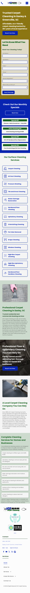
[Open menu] (27, 3)
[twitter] (9, 552)
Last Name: (6, 59)
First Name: (5, 53)
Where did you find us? (9, 84)
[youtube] (6, 552)
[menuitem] (15, 562)
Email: (4, 66)
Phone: (4, 72)
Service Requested (8, 78)
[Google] (15, 552)
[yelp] (12, 552)
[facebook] (3, 552)
